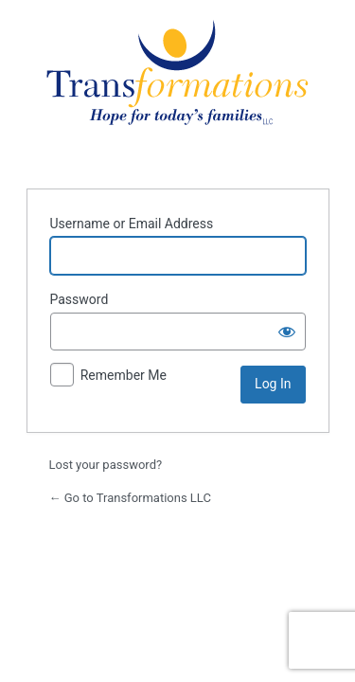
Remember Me (123, 375)
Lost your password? (106, 465)
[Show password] (287, 331)
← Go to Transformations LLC (130, 498)
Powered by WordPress (177, 92)
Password (79, 299)
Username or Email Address (132, 223)
